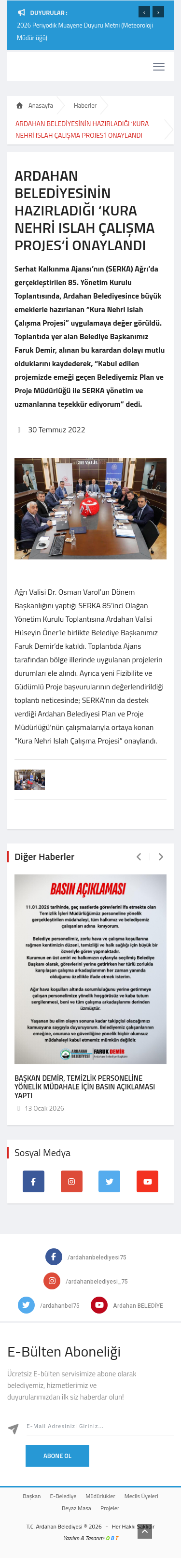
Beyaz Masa (76, 1508)
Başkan (32, 1496)
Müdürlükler (100, 1496)
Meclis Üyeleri (141, 1496)
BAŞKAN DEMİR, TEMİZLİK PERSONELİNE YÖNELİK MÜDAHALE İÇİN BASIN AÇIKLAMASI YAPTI (84, 1086)
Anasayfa (34, 105)
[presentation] (144, 11)
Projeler (109, 1508)
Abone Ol (57, 1455)
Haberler (85, 105)
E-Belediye (63, 1496)
